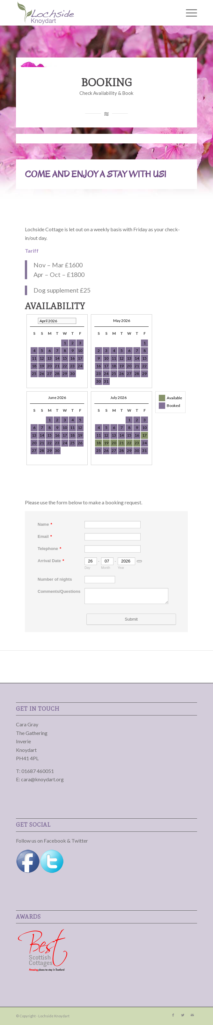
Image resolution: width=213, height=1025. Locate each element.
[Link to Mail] (192, 1015)
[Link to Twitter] (182, 1015)
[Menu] (188, 13)
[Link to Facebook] (173, 1015)
